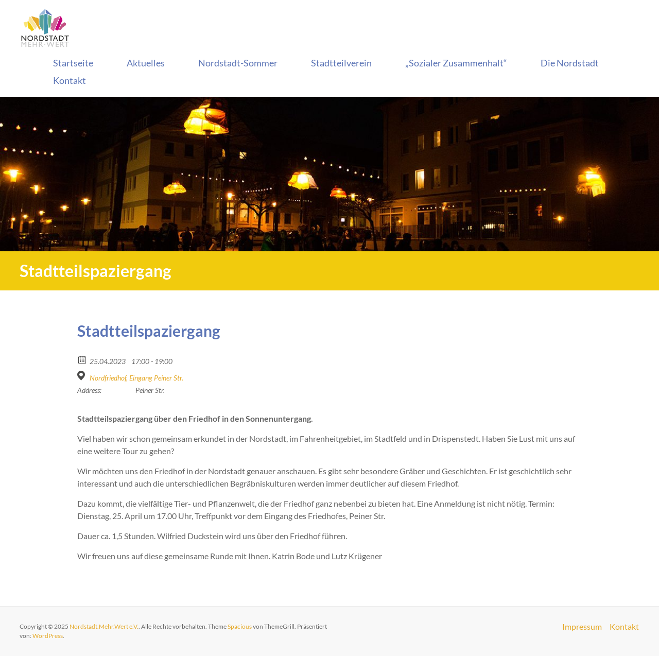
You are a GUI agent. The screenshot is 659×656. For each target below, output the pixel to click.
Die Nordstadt (570, 62)
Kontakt (69, 80)
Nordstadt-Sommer (238, 62)
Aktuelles (146, 62)
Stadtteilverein (341, 62)
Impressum (582, 626)
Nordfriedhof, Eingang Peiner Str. (136, 377)
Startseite (73, 62)
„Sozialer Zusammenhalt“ (456, 62)
